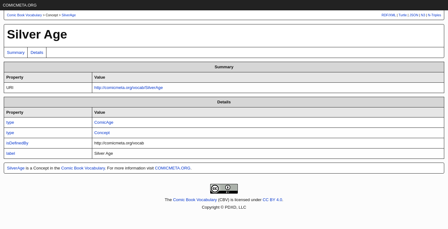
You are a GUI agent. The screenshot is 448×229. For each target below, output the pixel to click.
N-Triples (434, 15)
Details (36, 52)
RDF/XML (388, 15)
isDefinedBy (17, 143)
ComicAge (104, 122)
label (10, 153)
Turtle (402, 15)
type (10, 122)
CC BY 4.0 (272, 199)
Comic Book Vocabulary (83, 168)
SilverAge (69, 15)
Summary (15, 52)
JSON (413, 15)
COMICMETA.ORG (20, 5)
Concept (102, 132)
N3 (423, 15)
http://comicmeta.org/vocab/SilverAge (128, 87)
